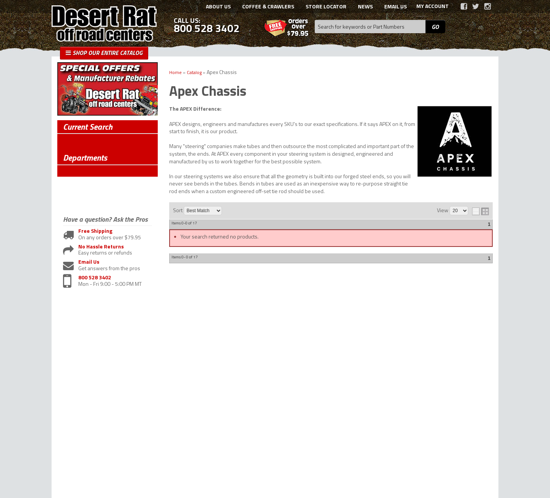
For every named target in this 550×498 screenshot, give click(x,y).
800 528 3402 (94, 277)
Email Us (88, 262)
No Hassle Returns (101, 246)
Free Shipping (95, 231)
